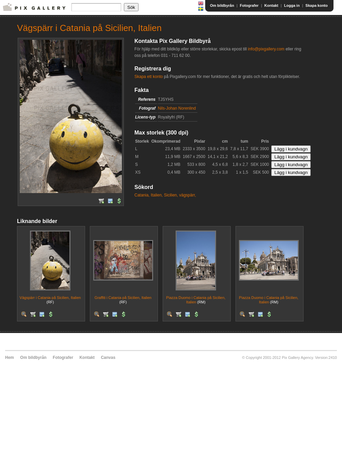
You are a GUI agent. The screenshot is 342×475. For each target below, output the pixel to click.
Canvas (108, 357)
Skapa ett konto (148, 76)
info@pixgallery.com (266, 49)
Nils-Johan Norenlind (177, 108)
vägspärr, (187, 195)
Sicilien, (171, 195)
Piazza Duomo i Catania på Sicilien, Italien (195, 300)
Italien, (157, 195)
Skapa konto (317, 5)
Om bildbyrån (222, 5)
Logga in (292, 5)
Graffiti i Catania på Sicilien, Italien (123, 298)
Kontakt (271, 5)
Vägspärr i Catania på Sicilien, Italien (50, 298)
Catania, (142, 195)
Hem (9, 357)
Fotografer (249, 5)
